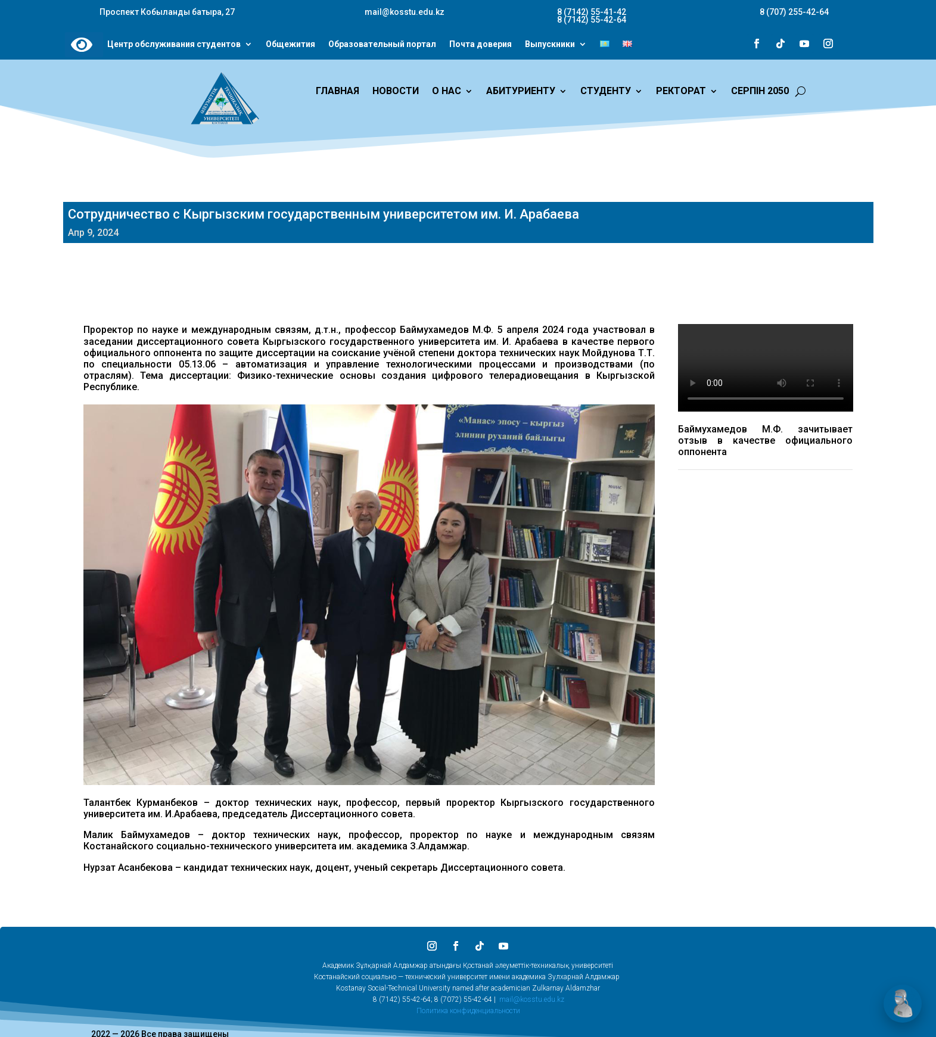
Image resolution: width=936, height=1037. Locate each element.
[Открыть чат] (903, 1004)
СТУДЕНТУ (605, 91)
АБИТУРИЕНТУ (520, 91)
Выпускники (550, 45)
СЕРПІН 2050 (760, 91)
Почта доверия (480, 45)
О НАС (446, 91)
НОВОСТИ (395, 91)
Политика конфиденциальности (468, 1011)
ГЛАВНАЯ (337, 91)
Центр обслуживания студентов (174, 45)
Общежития (290, 45)
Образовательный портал (382, 45)
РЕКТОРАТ (681, 91)
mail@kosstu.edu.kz (531, 999)
